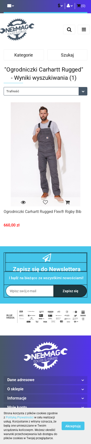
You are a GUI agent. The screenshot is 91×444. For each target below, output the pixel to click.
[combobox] (45, 91)
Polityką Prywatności (19, 417)
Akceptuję (73, 426)
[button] (81, 6)
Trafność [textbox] (12, 91)
